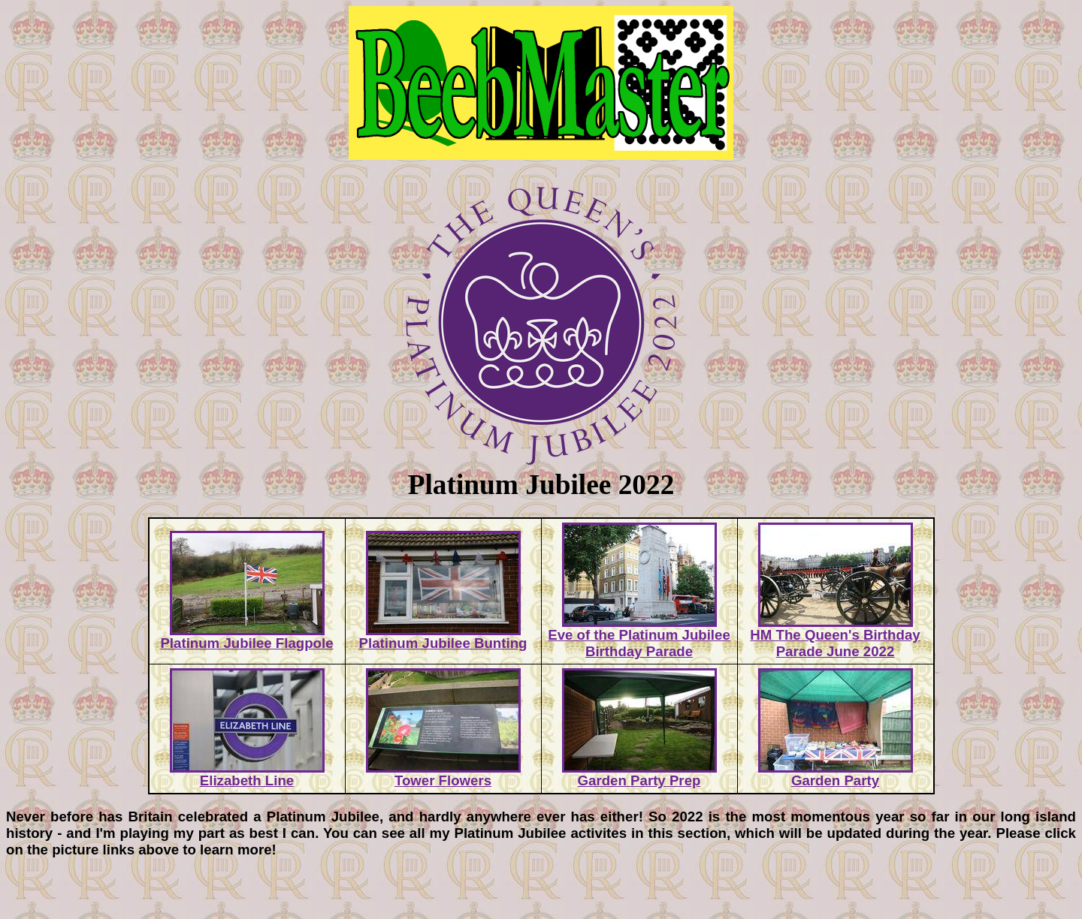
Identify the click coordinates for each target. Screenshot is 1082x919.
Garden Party (835, 774)
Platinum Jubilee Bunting (443, 636)
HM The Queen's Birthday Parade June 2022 (835, 636)
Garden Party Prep (639, 774)
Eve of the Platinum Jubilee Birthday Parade (639, 636)
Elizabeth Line (247, 774)
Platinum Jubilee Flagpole (246, 636)
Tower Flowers (443, 774)
